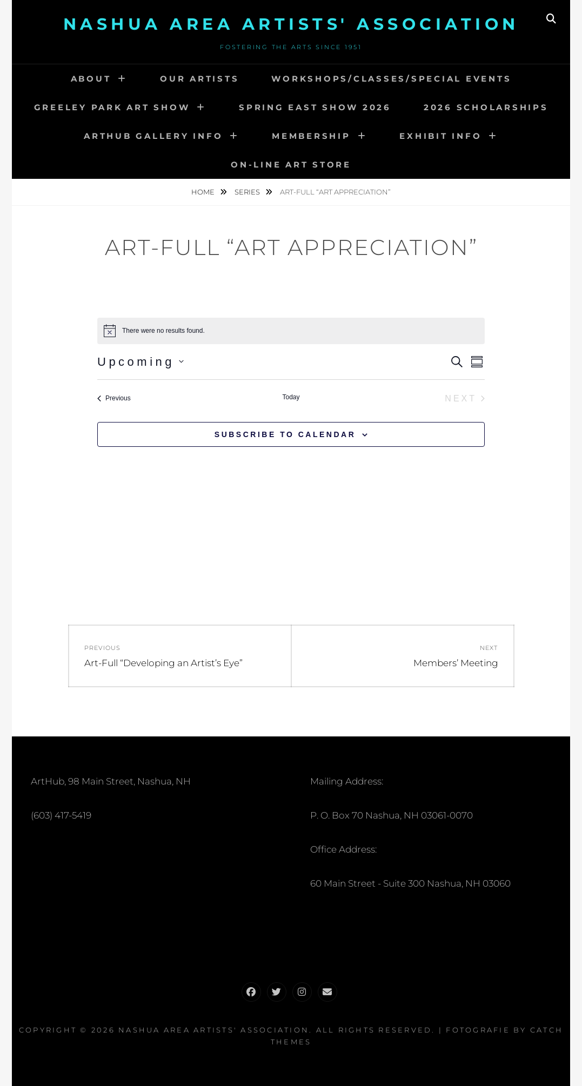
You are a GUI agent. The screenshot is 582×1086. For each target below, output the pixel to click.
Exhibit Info (440, 136)
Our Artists (199, 78)
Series (248, 191)
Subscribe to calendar (285, 434)
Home (203, 191)
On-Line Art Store (291, 164)
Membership (311, 136)
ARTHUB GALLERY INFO (153, 136)
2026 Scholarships (486, 107)
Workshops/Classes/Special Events (391, 78)
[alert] (291, 331)
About (91, 78)
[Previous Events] (114, 399)
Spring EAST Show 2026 (315, 107)
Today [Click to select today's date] (290, 397)
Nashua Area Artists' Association (291, 24)
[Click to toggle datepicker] (140, 362)
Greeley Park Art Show (112, 107)
